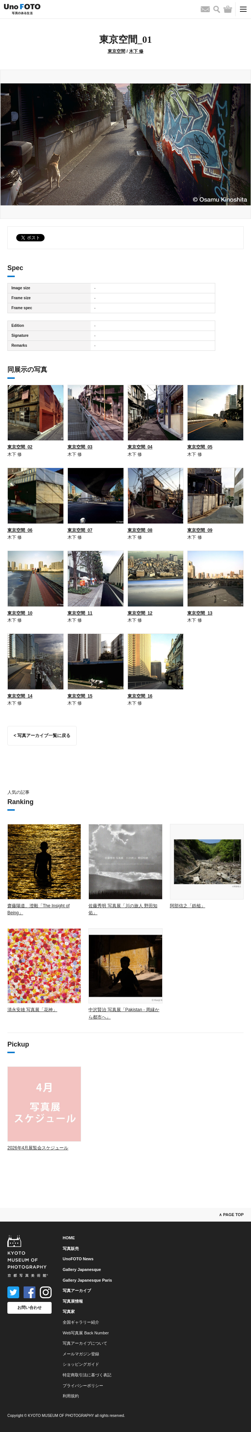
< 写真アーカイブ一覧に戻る (42, 735)
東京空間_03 (80, 447)
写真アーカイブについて (85, 1343)
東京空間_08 (140, 530)
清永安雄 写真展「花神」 (32, 1009)
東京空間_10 (19, 613)
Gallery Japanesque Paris (87, 1280)
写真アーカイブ (77, 1290)
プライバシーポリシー (83, 1385)
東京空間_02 (19, 447)
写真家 (69, 1311)
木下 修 (136, 51)
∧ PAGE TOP (231, 1214)
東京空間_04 (140, 447)
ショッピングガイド (81, 1364)
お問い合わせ (29, 1307)
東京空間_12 (140, 613)
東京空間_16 (140, 696)
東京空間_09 (199, 530)
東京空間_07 (80, 530)
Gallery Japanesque (82, 1269)
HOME (69, 1238)
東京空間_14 (19, 696)
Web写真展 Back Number (86, 1333)
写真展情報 (73, 1301)
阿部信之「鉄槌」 (187, 905)
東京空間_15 (80, 696)
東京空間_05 (199, 447)
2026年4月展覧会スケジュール (37, 1147)
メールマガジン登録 (81, 1354)
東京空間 (116, 51)
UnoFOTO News (78, 1259)
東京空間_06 (19, 530)
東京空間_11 (80, 613)
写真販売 (71, 1248)
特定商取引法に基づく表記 (87, 1375)
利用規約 (71, 1396)
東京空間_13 (199, 613)
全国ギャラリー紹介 (81, 1322)
